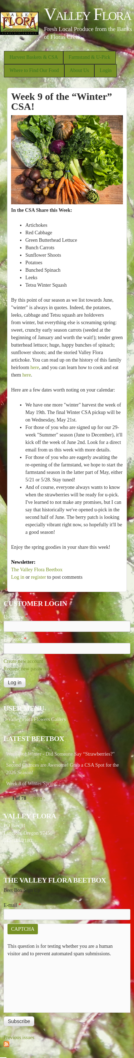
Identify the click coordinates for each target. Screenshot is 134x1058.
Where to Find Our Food (34, 70)
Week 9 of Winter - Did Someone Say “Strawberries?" (60, 754)
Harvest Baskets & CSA (33, 57)
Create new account (23, 661)
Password (15, 639)
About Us (79, 70)
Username (16, 617)
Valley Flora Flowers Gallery (37, 719)
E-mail (12, 905)
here (34, 367)
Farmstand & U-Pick (89, 57)
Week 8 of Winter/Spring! (32, 783)
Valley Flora (87, 14)
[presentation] (37, 983)
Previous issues (19, 1037)
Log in (17, 577)
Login (105, 70)
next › (39, 798)
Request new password (26, 668)
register (38, 577)
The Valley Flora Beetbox (37, 569)
